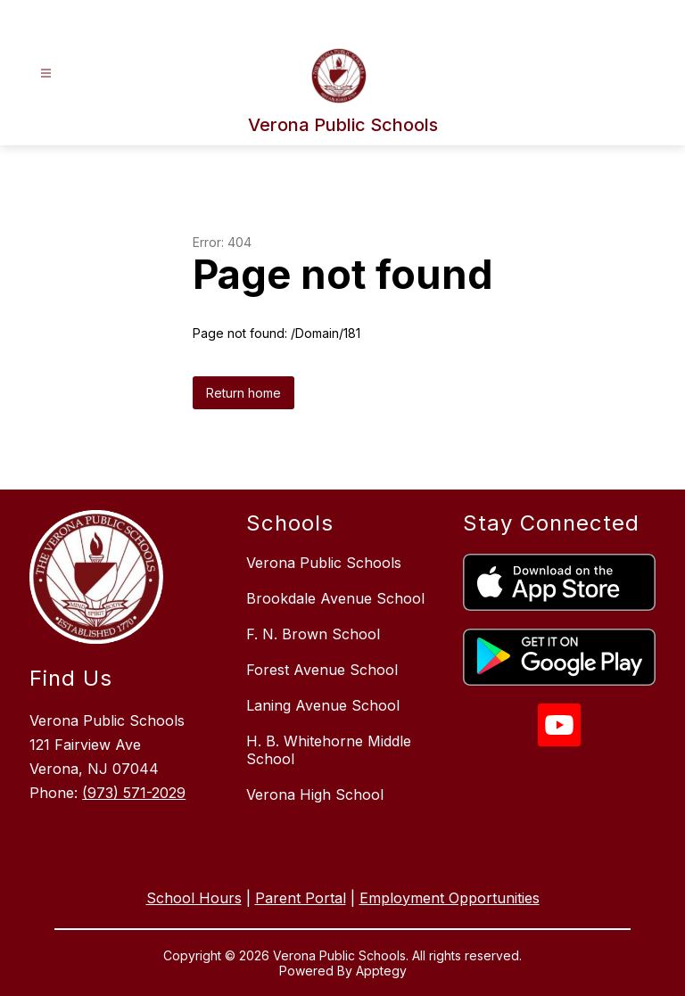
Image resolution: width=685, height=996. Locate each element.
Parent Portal (300, 898)
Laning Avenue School (323, 705)
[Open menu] (46, 73)
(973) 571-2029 (134, 793)
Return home (243, 392)
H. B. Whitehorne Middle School (328, 750)
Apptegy (381, 970)
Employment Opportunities (449, 898)
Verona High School (315, 794)
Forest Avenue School (322, 670)
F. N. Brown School (313, 634)
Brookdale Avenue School (335, 598)
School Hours (194, 898)
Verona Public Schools (323, 563)
